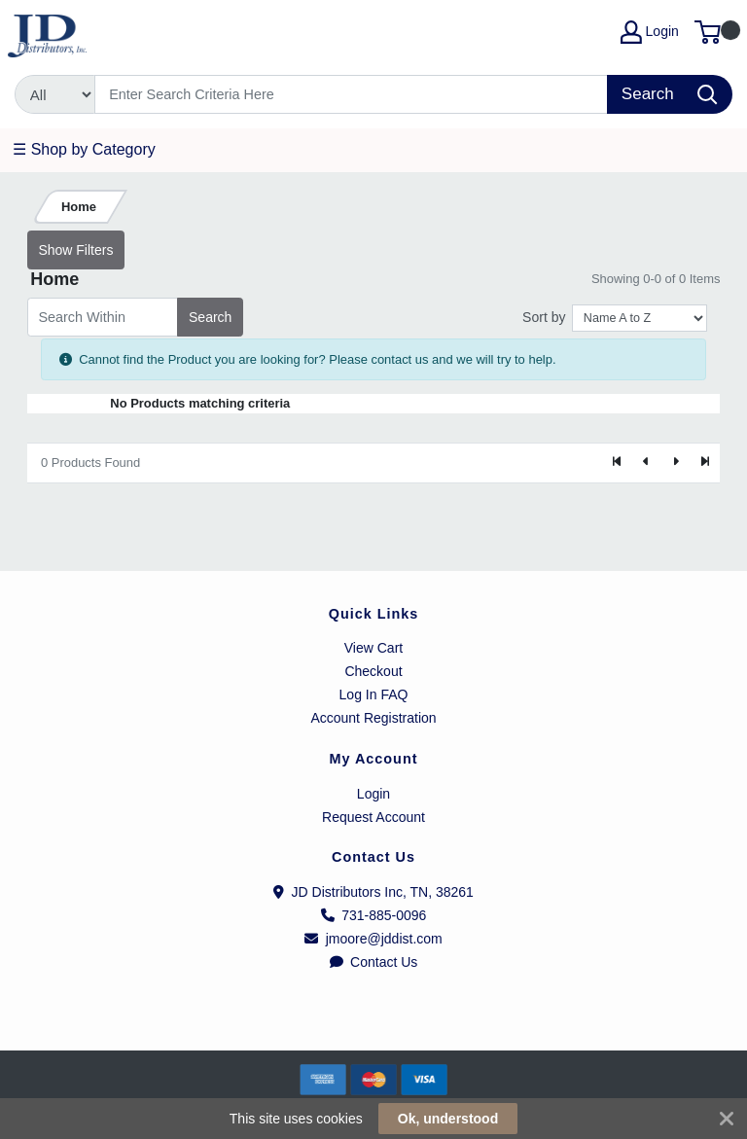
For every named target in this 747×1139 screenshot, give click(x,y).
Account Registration (373, 718)
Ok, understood (448, 1118)
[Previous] (646, 463)
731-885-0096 (374, 915)
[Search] (351, 94)
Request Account (373, 817)
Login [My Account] (650, 32)
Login (373, 793)
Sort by (543, 317)
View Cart (373, 648)
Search (210, 317)
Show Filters (75, 250)
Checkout (373, 671)
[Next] (675, 463)
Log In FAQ (374, 694)
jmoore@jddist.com (373, 938)
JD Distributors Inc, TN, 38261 (373, 892)
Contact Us (374, 962)
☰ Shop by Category (84, 149)
